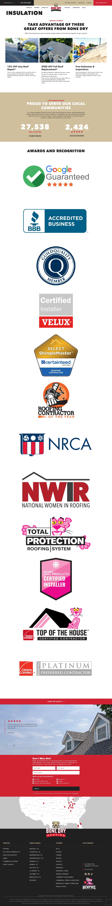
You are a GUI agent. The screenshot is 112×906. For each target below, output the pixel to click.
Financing (76, 7)
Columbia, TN (34, 874)
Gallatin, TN (34, 867)
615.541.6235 (89, 869)
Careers (89, 2)
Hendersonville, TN (36, 858)
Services (29, 7)
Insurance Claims (62, 871)
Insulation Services (10, 855)
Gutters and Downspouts (42, 783)
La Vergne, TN (34, 871)
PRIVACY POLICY (61, 886)
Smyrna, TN (34, 864)
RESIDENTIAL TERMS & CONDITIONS (67, 883)
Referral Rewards (70, 2)
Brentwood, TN (35, 877)
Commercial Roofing (41, 781)
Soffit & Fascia (8, 864)
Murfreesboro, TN (36, 855)
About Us (45, 7)
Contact (59, 864)
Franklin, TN (34, 861)
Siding (60, 781)
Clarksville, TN (35, 852)
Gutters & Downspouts (11, 852)
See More (33, 880)
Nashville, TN (34, 849)
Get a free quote (101, 2)
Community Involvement (65, 877)
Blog (84, 7)
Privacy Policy (75, 793)
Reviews (36, 7)
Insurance (81, 2)
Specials (67, 7)
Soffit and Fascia (63, 783)
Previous (7, 745)
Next (14, 745)
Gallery (59, 852)
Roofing (36, 779)
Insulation (61, 779)
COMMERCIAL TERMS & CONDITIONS (67, 880)
